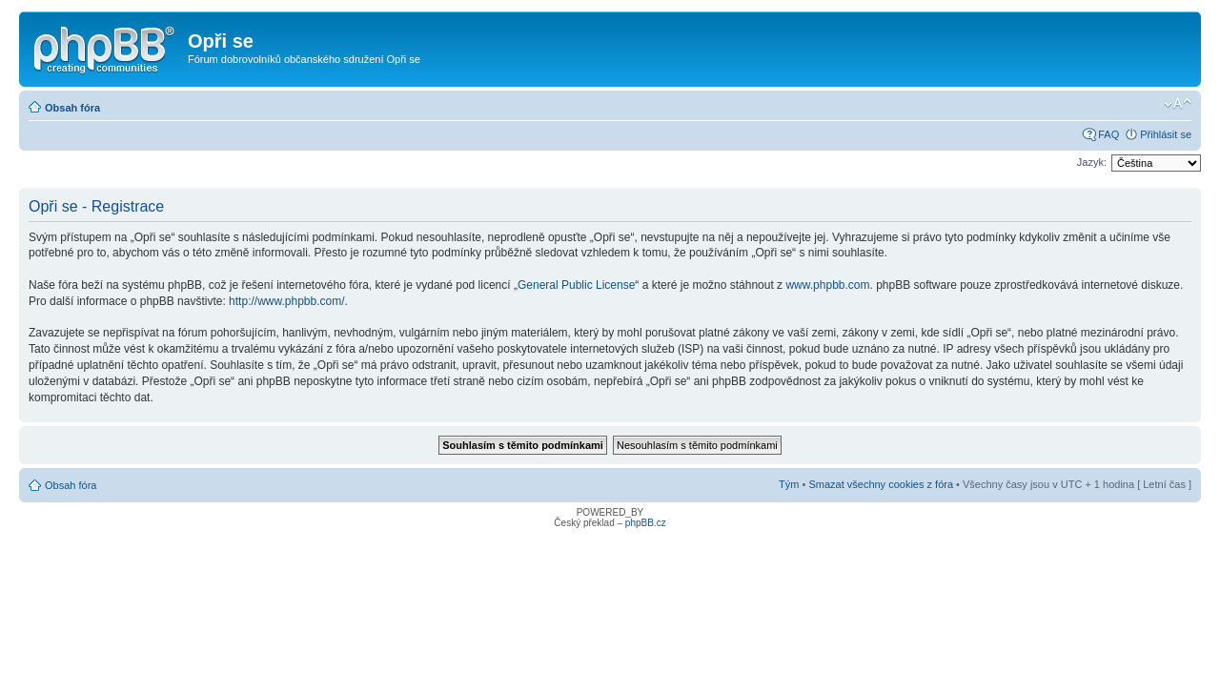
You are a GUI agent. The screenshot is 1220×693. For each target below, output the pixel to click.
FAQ (1108, 134)
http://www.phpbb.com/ (286, 301)
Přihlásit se (1165, 134)
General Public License (576, 285)
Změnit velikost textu (1177, 103)
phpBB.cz (645, 523)
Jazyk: (1092, 162)
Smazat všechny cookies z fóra (880, 484)
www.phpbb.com (827, 285)
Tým (789, 484)
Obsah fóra (72, 107)
